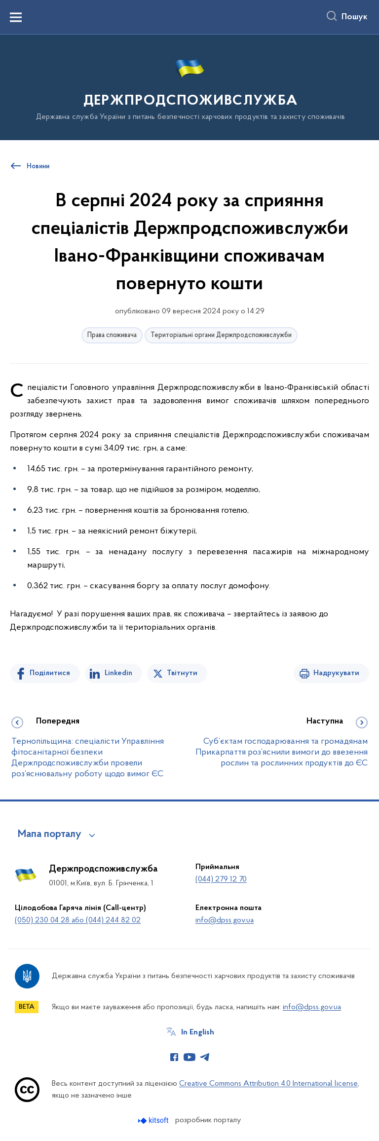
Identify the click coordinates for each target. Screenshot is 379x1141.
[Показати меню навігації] (16, 17)
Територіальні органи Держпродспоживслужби (221, 335)
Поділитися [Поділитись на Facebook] (50, 673)
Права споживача (112, 335)
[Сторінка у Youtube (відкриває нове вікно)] (189, 1057)
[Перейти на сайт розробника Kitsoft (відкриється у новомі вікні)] (154, 1120)
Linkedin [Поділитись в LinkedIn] (118, 673)
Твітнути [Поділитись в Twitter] (182, 673)
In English (197, 1032)
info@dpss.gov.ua (224, 920)
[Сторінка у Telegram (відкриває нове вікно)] (205, 1057)
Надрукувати (336, 673)
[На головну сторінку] (189, 86)
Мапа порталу (49, 834)
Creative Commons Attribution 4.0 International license (268, 1084)
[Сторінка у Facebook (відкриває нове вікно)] (174, 1057)
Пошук (354, 17)
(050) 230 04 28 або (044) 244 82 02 (78, 920)
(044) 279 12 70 (221, 879)
